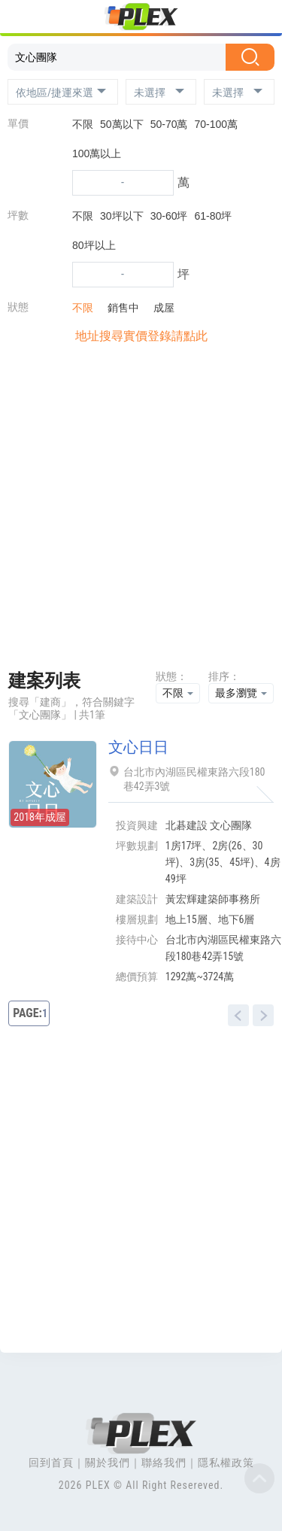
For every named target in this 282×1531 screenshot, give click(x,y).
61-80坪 (213, 216)
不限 (82, 124)
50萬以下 (122, 124)
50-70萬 (169, 124)
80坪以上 (94, 245)
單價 (18, 123)
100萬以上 (96, 153)
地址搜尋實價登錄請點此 (141, 336)
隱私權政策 (226, 1463)
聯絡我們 (163, 1463)
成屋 (160, 308)
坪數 (18, 215)
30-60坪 (169, 216)
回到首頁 (51, 1463)
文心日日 (138, 747)
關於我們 (107, 1463)
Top (259, 1478)
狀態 (18, 307)
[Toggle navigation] (20, 18)
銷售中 (119, 308)
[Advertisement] (141, 511)
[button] (63, 92)
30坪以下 (122, 216)
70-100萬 (216, 124)
